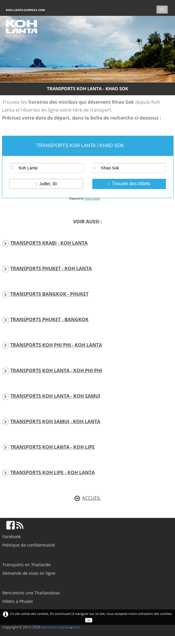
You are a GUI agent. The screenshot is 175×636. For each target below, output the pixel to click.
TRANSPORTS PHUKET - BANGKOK (49, 319)
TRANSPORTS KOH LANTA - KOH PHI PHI (56, 370)
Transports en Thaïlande (26, 564)
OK (88, 620)
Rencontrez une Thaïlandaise (31, 593)
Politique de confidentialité (28, 545)
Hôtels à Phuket (17, 601)
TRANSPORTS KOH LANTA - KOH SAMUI (55, 396)
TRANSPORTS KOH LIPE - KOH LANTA (52, 472)
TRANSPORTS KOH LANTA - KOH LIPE (52, 447)
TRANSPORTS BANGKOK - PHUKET (49, 294)
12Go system (92, 198)
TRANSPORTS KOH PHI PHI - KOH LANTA (56, 345)
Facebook (11, 536)
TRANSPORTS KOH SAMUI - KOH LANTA (55, 421)
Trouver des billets (129, 183)
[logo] (27, 10)
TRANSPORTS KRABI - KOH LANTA (49, 243)
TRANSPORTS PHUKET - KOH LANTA (51, 268)
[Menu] (162, 9)
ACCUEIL (87, 498)
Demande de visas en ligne (28, 573)
